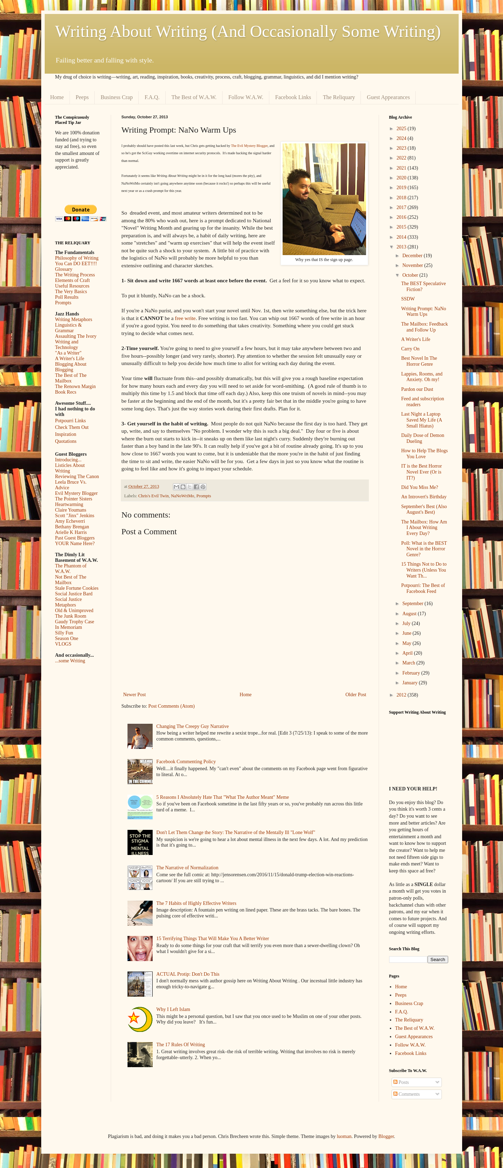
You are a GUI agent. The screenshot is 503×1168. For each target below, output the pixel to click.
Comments (406, 1094)
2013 (402, 247)
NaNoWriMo (182, 495)
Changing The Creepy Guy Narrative (192, 726)
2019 (402, 187)
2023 (402, 148)
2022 (402, 158)
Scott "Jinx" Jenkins (75, 515)
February (411, 673)
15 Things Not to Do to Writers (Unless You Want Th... (423, 570)
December (413, 255)
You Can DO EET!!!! (76, 263)
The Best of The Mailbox (71, 378)
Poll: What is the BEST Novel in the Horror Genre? (424, 549)
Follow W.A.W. (245, 97)
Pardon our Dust (417, 389)
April (408, 653)
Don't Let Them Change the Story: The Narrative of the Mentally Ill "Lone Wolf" (235, 832)
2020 (402, 177)
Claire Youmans (70, 510)
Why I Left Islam (173, 1009)
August (410, 613)
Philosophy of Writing (77, 258)
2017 (402, 207)
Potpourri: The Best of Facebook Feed (423, 588)
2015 (402, 227)
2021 (402, 168)
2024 (402, 138)
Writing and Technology (67, 344)
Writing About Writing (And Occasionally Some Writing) (248, 31)
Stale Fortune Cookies (77, 588)
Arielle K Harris (71, 532)
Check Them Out (72, 427)
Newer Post (134, 694)
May (407, 643)
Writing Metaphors (73, 319)
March (409, 662)
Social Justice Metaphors (68, 602)
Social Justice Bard (74, 593)
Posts (401, 1082)
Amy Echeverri (70, 521)
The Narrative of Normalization (187, 867)
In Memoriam (68, 627)
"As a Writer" (68, 353)
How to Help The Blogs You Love (424, 453)
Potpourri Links (70, 420)
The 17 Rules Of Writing (180, 1044)
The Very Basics (71, 291)
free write (185, 318)
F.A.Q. (152, 97)
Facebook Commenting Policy (186, 761)
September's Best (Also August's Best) (424, 509)
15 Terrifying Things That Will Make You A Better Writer (212, 938)
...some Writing (70, 660)
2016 (402, 217)
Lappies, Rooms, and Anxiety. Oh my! (421, 376)
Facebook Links (293, 97)
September (413, 603)
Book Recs (65, 392)
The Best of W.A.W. (194, 97)
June (407, 633)
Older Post (355, 694)
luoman (344, 1136)
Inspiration (65, 434)
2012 (402, 695)
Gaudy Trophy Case (74, 621)
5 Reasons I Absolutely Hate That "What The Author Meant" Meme (222, 797)
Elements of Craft (72, 280)
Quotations (65, 441)
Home (57, 97)
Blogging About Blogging (71, 367)
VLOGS (63, 644)
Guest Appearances (388, 97)
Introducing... (68, 459)
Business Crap (117, 97)
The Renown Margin (75, 386)
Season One (67, 638)
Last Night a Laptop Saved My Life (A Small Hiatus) (421, 420)
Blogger (386, 1136)
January (410, 682)
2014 (402, 237)
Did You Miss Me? (419, 487)
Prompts (203, 495)
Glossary (64, 269)
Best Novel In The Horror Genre (419, 361)
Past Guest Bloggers (75, 538)
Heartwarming (69, 504)
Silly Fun (64, 632)
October (411, 275)
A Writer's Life (69, 358)
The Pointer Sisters (74, 498)
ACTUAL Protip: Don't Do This (188, 974)
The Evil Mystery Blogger (249, 146)
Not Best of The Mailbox (71, 579)
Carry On (410, 348)
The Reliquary (339, 97)
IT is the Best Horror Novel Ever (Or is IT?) (421, 472)
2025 (402, 128)
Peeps (82, 97)
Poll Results (67, 297)
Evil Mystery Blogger (76, 493)
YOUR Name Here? (75, 543)
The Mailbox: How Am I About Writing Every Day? (424, 527)
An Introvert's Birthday (423, 496)
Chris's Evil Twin (153, 495)
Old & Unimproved (74, 610)
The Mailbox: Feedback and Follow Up (424, 327)
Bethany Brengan (72, 526)
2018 (402, 197)
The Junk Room (70, 616)
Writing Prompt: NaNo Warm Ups (423, 311)
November (413, 265)
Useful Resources (72, 286)
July (407, 623)
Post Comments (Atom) (171, 706)
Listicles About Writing (70, 468)
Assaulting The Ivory (76, 336)
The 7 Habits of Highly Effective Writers (196, 903)
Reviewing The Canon (77, 476)
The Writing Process (75, 274)
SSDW (408, 299)
